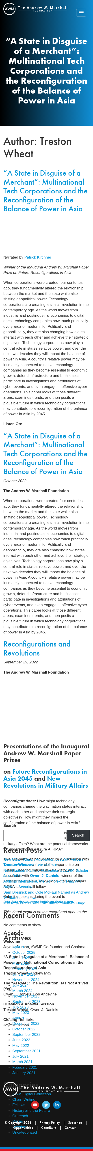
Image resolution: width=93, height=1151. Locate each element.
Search (9, 825)
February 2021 (24, 1067)
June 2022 (21, 1040)
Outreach (20, 1116)
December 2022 (25, 1023)
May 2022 (20, 1045)
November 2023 (25, 996)
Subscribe (75, 1122)
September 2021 (26, 1051)
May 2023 (20, 1013)
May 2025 (20, 963)
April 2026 (21, 947)
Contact (70, 1127)
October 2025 (23, 952)
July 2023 (20, 1007)
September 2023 (26, 1002)
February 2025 (24, 969)
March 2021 (22, 1062)
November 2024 (25, 980)
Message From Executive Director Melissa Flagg (44, 903)
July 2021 (20, 1056)
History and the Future (31, 1110)
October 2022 (23, 1029)
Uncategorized (24, 1132)
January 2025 (23, 974)
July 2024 (20, 985)
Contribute (48, 1127)
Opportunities (23, 1127)
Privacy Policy (50, 1122)
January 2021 (23, 1073)
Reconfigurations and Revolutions (37, 648)
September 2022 (26, 1034)
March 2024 (22, 991)
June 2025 (21, 958)
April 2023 (21, 1018)
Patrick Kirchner (37, 257)
